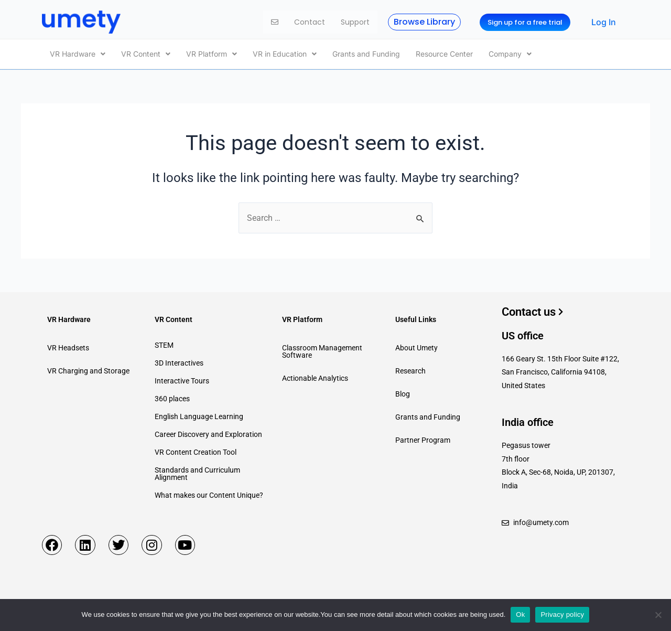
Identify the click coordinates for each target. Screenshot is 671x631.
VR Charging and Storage (88, 369)
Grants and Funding (366, 52)
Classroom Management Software (322, 349)
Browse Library (424, 22)
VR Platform (211, 52)
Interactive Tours (182, 379)
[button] (77, 53)
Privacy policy (562, 614)
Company (510, 52)
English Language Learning (199, 414)
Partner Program (422, 438)
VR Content (145, 52)
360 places (172, 396)
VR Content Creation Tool (195, 450)
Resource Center (444, 52)
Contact (309, 22)
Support (355, 22)
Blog (402, 392)
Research (410, 369)
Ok (520, 614)
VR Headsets (68, 345)
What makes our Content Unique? (209, 493)
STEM (164, 343)
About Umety (416, 345)
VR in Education (285, 52)
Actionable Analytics (315, 376)
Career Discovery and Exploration (208, 432)
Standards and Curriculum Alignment (197, 471)
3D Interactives (179, 361)
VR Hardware (77, 52)
